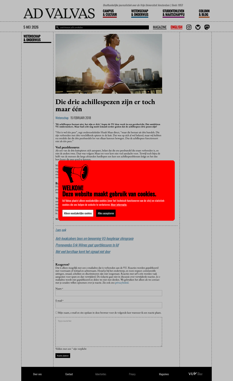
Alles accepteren (106, 213)
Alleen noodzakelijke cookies (78, 213)
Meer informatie (119, 204)
